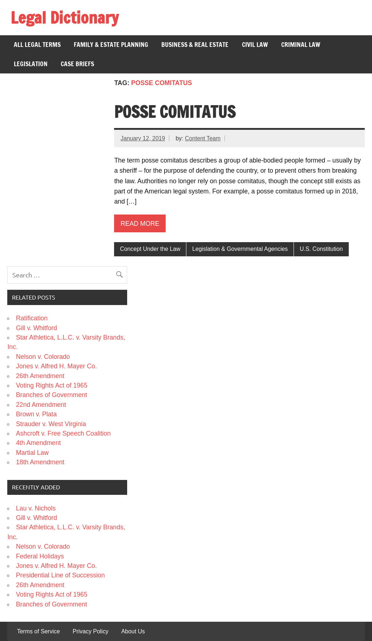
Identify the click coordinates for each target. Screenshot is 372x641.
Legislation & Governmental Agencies (240, 249)
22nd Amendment (41, 404)
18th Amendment (40, 462)
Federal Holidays (40, 556)
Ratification (32, 318)
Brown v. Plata (36, 414)
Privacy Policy (91, 631)
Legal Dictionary (64, 17)
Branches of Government (51, 394)
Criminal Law (300, 44)
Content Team (203, 138)
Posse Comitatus (174, 111)
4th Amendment (38, 442)
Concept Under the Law (150, 249)
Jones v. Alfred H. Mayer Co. (56, 366)
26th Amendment (40, 376)
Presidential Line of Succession (60, 575)
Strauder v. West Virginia (51, 424)
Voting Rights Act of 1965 (52, 385)
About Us (133, 631)
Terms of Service (38, 631)
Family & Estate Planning (111, 44)
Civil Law (255, 44)
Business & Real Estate (195, 44)
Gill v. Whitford (36, 328)
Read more (140, 223)
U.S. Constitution (321, 249)
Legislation (31, 63)
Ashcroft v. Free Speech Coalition (63, 433)
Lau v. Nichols (36, 508)
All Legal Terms (37, 44)
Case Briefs (77, 63)
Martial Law (32, 452)
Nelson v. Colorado (43, 356)
